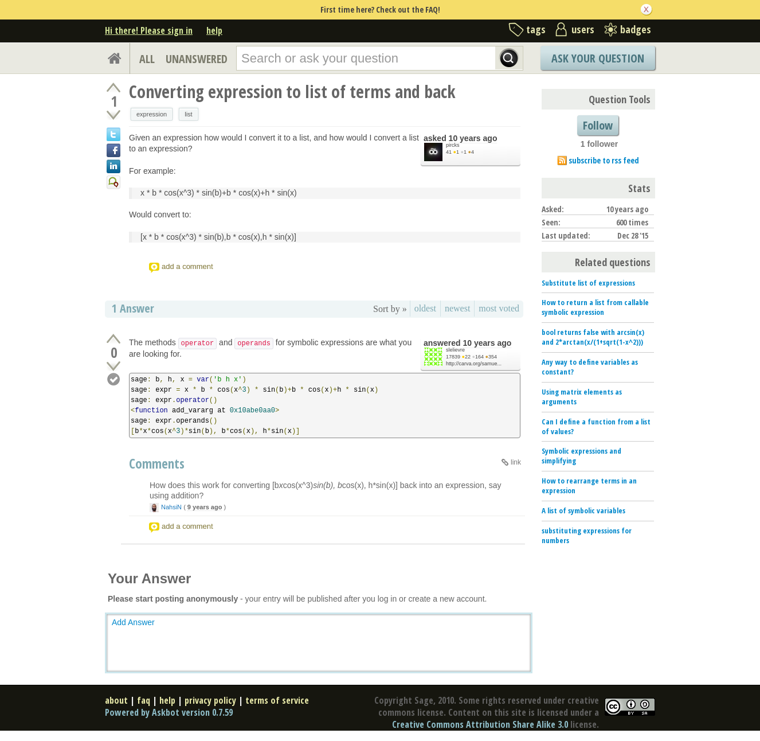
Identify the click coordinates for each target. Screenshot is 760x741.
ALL (147, 59)
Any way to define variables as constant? (590, 367)
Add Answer (133, 622)
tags (536, 29)
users (582, 29)
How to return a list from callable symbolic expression (595, 307)
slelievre (455, 350)
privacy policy (210, 700)
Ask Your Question (597, 58)
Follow (598, 125)
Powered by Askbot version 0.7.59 (169, 712)
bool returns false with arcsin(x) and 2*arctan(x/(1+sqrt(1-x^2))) (593, 337)
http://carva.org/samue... (474, 363)
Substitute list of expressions (588, 283)
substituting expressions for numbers (587, 535)
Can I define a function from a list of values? (596, 426)
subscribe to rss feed (604, 160)
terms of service (277, 700)
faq (143, 700)
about (116, 700)
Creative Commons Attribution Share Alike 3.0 (480, 724)
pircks (453, 145)
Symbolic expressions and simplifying (581, 456)
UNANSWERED (197, 59)
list (188, 114)
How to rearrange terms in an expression (589, 485)
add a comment (187, 266)
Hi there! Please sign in (149, 30)
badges (635, 29)
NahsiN (171, 507)
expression (151, 114)
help (214, 30)
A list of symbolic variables (583, 510)
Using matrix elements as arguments (582, 397)
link (516, 462)
